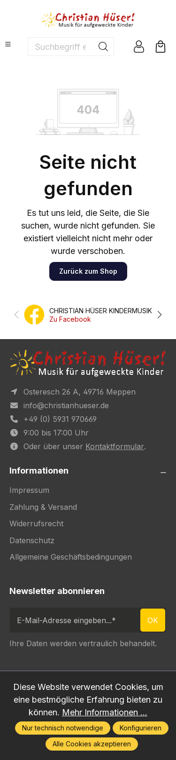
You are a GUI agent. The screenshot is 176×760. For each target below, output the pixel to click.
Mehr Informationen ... (104, 712)
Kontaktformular (114, 446)
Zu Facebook (70, 319)
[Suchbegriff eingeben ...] (60, 46)
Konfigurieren (140, 728)
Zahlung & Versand (43, 507)
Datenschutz (31, 540)
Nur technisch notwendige (62, 728)
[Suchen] (103, 46)
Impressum (29, 490)
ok (152, 620)
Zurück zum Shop (88, 271)
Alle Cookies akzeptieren (92, 744)
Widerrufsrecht (36, 523)
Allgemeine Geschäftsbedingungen (70, 557)
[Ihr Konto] (139, 46)
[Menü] (8, 44)
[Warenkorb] (160, 46)
